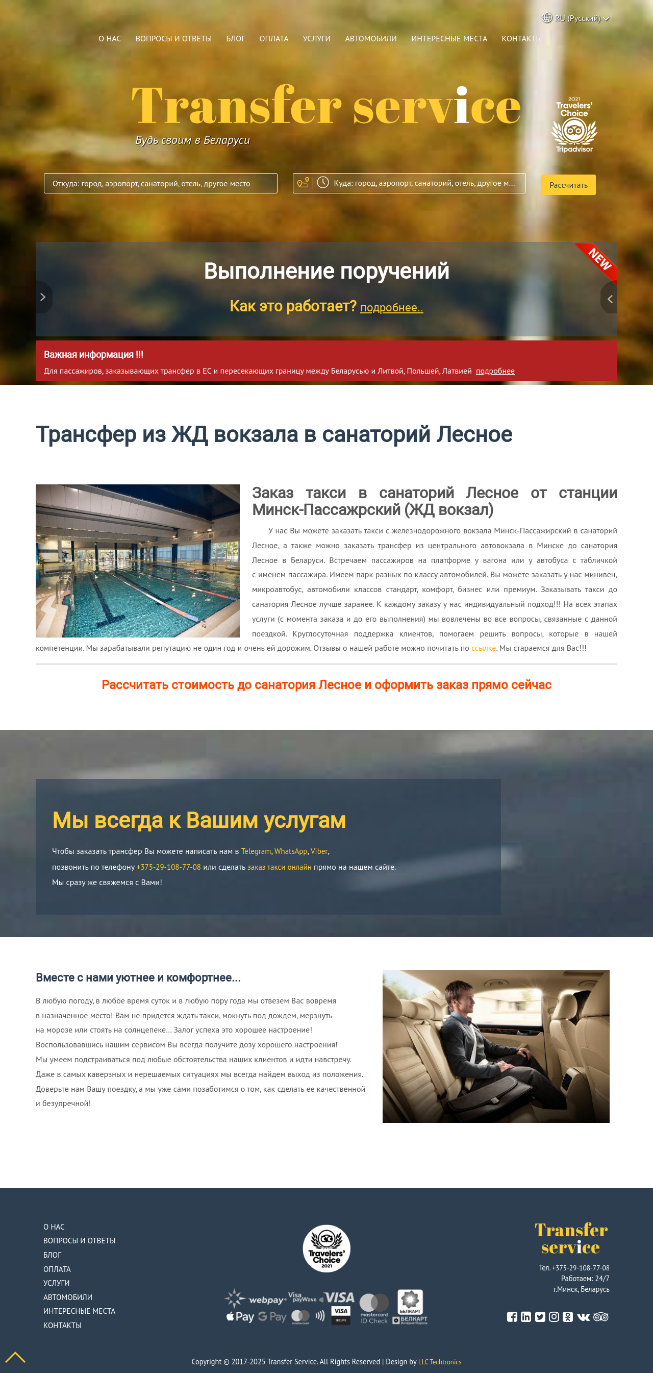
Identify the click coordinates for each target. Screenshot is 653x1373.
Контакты (522, 38)
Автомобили (371, 38)
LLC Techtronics (440, 1359)
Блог (235, 38)
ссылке (483, 645)
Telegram (257, 848)
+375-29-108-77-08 (171, 864)
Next (607, 289)
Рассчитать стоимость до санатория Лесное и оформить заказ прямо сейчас (326, 682)
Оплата (274, 38)
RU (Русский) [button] (576, 18)
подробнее (495, 367)
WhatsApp (294, 848)
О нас (109, 38)
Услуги (317, 38)
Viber (323, 848)
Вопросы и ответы (174, 38)
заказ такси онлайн (286, 864)
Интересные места (449, 38)
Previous (46, 289)
